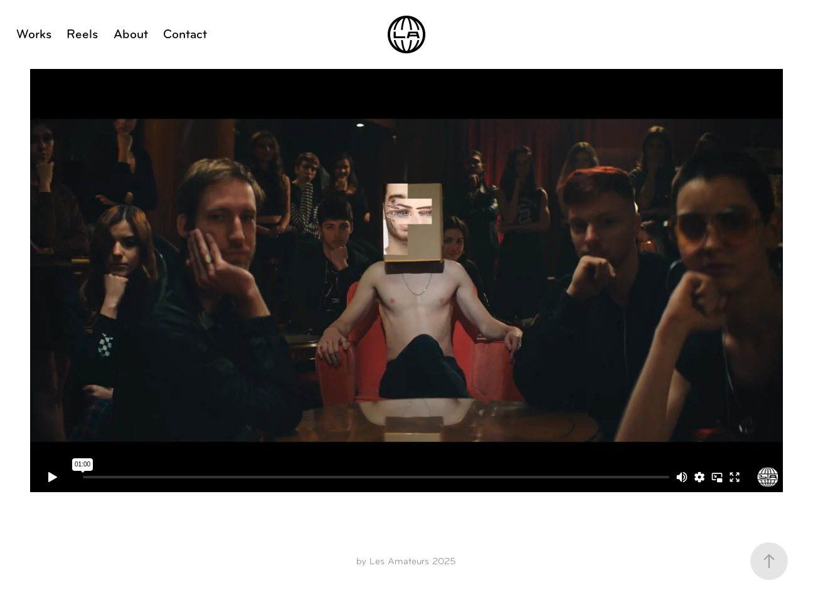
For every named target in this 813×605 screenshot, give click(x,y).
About (131, 34)
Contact (185, 34)
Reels (82, 34)
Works (33, 34)
